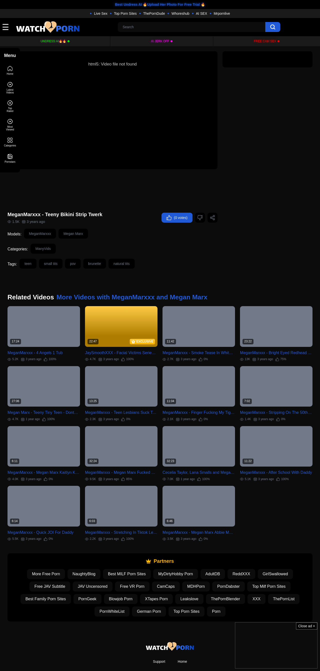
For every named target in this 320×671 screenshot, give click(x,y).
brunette (114, 252)
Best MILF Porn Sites (137, 551)
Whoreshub (181, 13)
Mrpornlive (222, 13)
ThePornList (293, 576)
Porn (226, 589)
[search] (272, 27)
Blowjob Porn (130, 576)
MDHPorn (206, 564)
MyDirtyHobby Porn (185, 551)
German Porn (159, 589)
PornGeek (97, 576)
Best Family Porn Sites (56, 576)
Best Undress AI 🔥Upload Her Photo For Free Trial (157, 4)
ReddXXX (251, 551)
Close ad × (306, 626)
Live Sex (101, 13)
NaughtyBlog (94, 551)
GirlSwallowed (285, 551)
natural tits (142, 252)
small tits (71, 252)
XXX (266, 576)
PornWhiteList (122, 589)
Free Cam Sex (265, 41)
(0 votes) (177, 206)
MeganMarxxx (60, 222)
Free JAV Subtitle (59, 564)
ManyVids (63, 237)
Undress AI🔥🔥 (53, 41)
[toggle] (5, 27)
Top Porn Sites (125, 13)
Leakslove (199, 576)
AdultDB (223, 551)
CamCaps (176, 564)
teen (47, 252)
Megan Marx (93, 222)
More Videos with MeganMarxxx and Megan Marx (151, 286)
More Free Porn (56, 551)
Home (182, 639)
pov (93, 252)
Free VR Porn (142, 564)
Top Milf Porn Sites (279, 564)
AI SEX (201, 13)
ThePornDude (154, 13)
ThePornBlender (235, 576)
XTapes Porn (166, 576)
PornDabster (238, 564)
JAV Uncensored (103, 564)
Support (159, 639)
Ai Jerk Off (160, 41)
